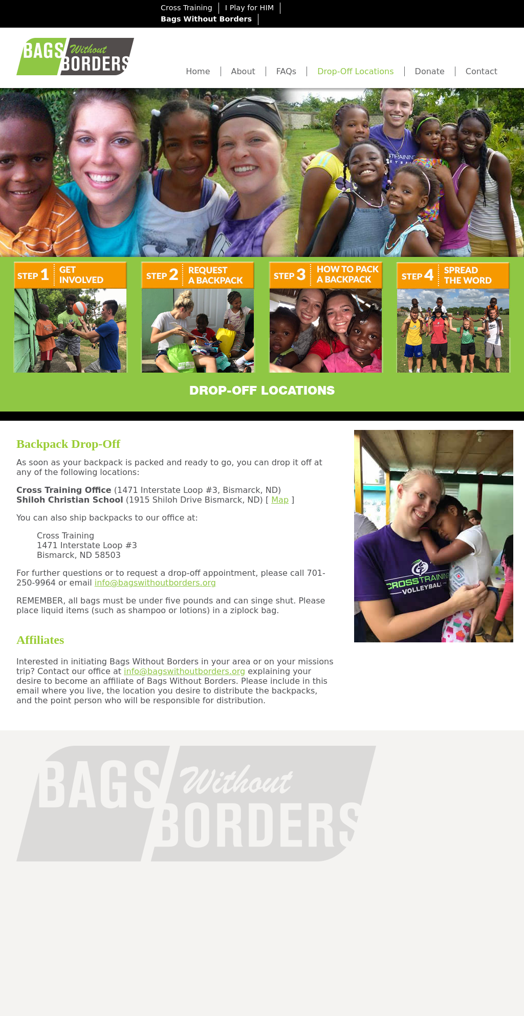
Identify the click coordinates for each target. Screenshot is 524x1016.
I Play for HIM (249, 8)
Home (198, 71)
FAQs (286, 71)
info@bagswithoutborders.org (155, 583)
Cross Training (186, 8)
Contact (481, 71)
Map (280, 500)
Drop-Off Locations (355, 71)
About (243, 71)
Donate (430, 71)
